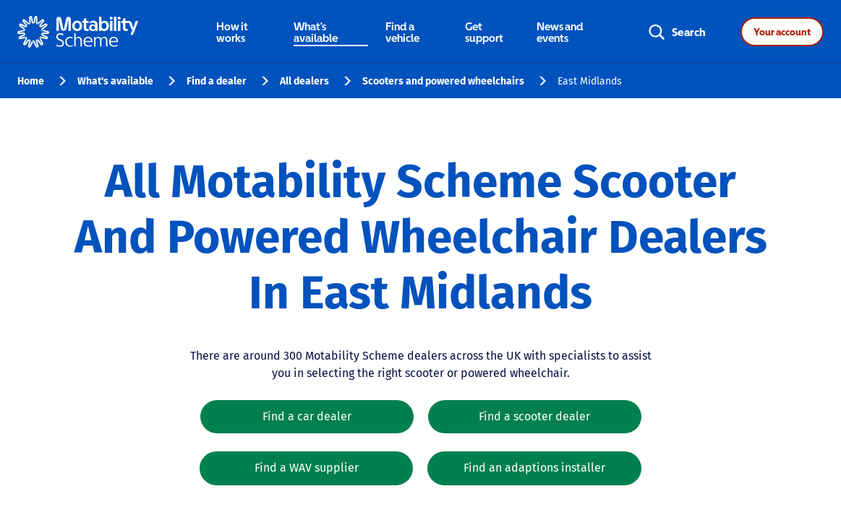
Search (689, 31)
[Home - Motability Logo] (77, 32)
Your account (782, 32)
